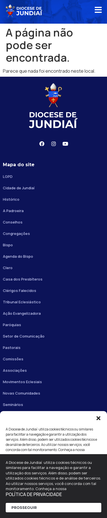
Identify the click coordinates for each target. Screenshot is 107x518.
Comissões (13, 358)
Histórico (11, 199)
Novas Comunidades (21, 393)
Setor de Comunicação (24, 336)
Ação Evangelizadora (22, 313)
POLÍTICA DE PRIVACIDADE (34, 494)
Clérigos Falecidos (19, 290)
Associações (15, 370)
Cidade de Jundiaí (19, 187)
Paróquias (12, 324)
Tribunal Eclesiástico (22, 301)
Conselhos (13, 222)
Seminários (13, 404)
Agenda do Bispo (18, 256)
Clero (8, 267)
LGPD (8, 176)
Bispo (8, 244)
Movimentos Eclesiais (22, 381)
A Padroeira (13, 210)
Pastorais (12, 347)
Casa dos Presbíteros (23, 279)
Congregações (16, 233)
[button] (98, 418)
